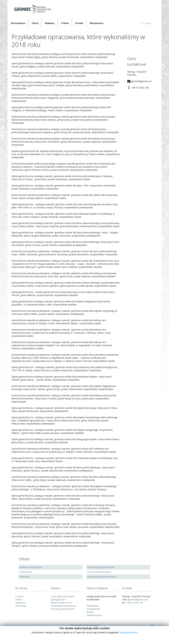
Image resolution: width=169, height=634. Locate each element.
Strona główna (18, 23)
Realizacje (49, 23)
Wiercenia (24, 576)
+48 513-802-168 (134, 602)
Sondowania (25, 571)
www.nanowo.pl (94, 628)
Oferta (35, 23)
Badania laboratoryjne (30, 567)
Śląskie (90, 612)
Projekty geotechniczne (63, 608)
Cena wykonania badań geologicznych (63, 598)
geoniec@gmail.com (137, 599)
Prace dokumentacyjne (99, 571)
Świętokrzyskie (94, 615)
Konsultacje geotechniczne (101, 567)
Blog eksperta (96, 23)
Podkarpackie (93, 608)
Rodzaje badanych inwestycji (102, 576)
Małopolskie (93, 605)
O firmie (65, 23)
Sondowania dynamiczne (63, 605)
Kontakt (79, 23)
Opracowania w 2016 (61, 602)
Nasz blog (20, 605)
